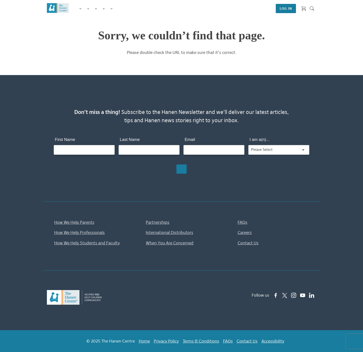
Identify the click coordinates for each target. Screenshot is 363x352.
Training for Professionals (96, 9)
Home (144, 341)
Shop (117, 8)
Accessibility (272, 341)
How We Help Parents (74, 222)
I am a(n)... (259, 139)
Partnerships (157, 222)
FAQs (242, 222)
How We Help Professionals (79, 232)
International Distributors (169, 232)
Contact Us (248, 243)
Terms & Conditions (201, 341)
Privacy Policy (166, 341)
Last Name (130, 139)
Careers (245, 232)
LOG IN (286, 8)
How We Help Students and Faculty (87, 243)
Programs (88, 9)
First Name (65, 139)
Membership (111, 9)
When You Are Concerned (169, 243)
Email (190, 139)
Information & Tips (104, 9)
